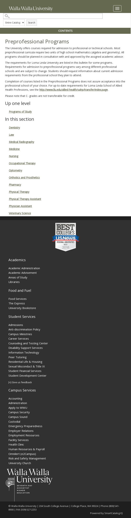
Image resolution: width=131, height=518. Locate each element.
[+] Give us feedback (20, 382)
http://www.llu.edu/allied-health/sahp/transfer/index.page (73, 89)
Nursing (13, 156)
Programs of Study (20, 111)
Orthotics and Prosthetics (24, 177)
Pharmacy (15, 184)
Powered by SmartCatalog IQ (106, 513)
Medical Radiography (21, 142)
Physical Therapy (19, 192)
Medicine (14, 149)
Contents (65, 30)
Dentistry (14, 127)
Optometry (15, 170)
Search (31, 22)
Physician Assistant (20, 206)
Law (11, 134)
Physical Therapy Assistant (25, 199)
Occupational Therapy (22, 163)
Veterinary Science (20, 213)
